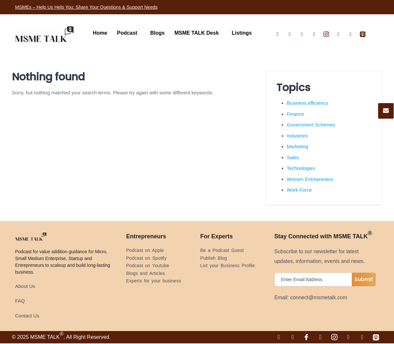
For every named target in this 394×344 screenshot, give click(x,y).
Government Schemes (311, 124)
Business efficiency (307, 103)
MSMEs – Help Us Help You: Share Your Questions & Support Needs (94, 7)
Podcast (127, 33)
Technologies (301, 168)
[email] (314, 279)
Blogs (157, 33)
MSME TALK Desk (196, 33)
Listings (242, 33)
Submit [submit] (363, 279)
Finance (295, 114)
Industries (297, 135)
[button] (128, 33)
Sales (293, 157)
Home (100, 33)
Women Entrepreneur (310, 179)
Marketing (297, 146)
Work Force (299, 190)
